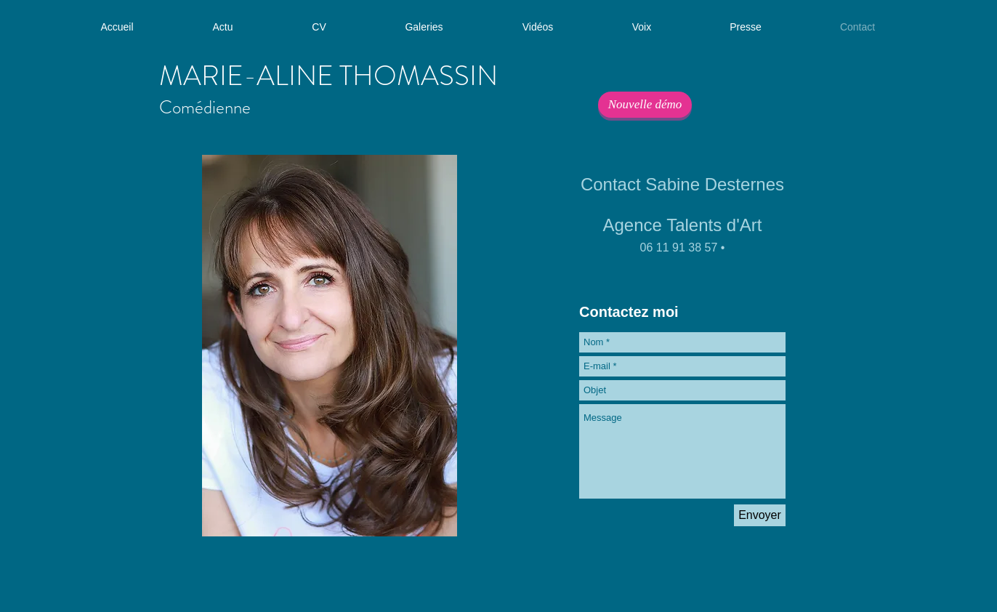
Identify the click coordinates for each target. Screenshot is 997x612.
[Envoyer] (760, 515)
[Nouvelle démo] (645, 105)
